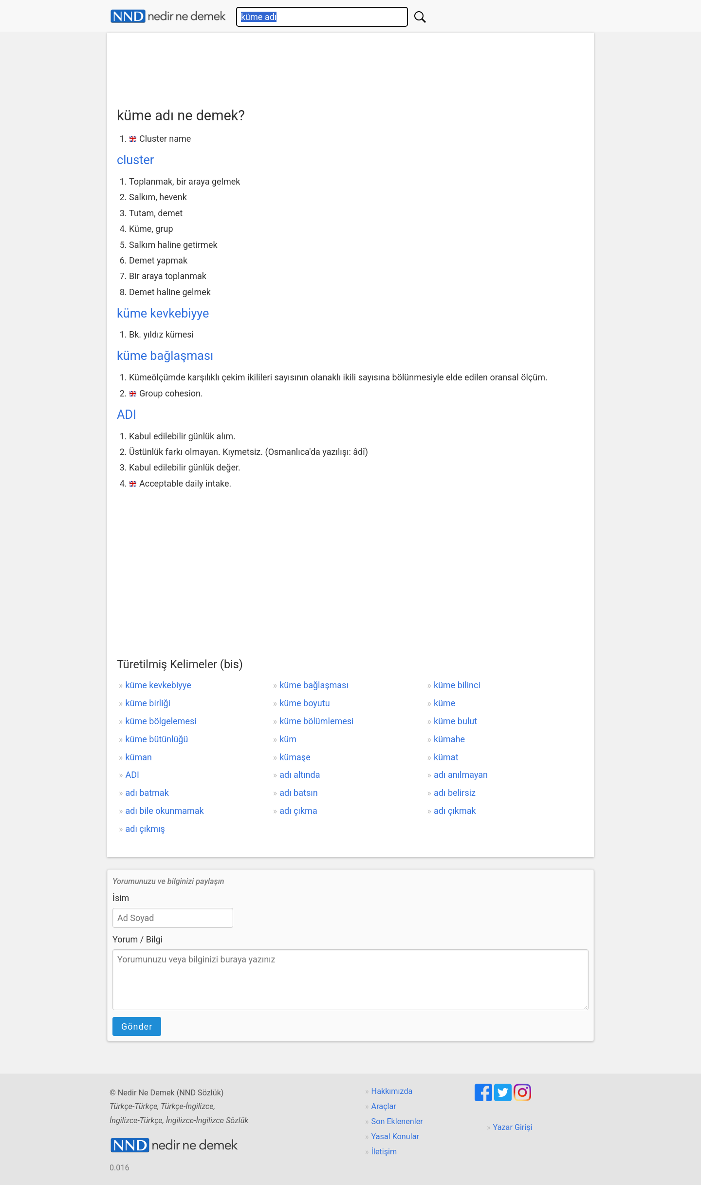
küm (287, 739)
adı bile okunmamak (164, 811)
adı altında (299, 775)
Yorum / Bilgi (137, 939)
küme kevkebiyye (163, 313)
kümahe (449, 739)
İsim (120, 898)
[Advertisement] (350, 66)
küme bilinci (457, 685)
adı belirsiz (455, 793)
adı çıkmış (145, 829)
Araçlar (383, 1106)
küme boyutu (304, 703)
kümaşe (294, 757)
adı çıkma (298, 811)
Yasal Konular (395, 1136)
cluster (135, 160)
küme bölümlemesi (316, 721)
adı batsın (298, 793)
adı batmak (146, 793)
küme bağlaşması (165, 356)
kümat (446, 757)
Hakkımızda (392, 1091)
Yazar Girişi (513, 1127)
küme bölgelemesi (160, 721)
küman (138, 757)
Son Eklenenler (397, 1121)
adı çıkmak (455, 811)
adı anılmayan (461, 775)
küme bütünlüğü (156, 739)
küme (444, 703)
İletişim (384, 1151)
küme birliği (147, 703)
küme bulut (455, 721)
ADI (126, 415)
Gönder (136, 1026)
